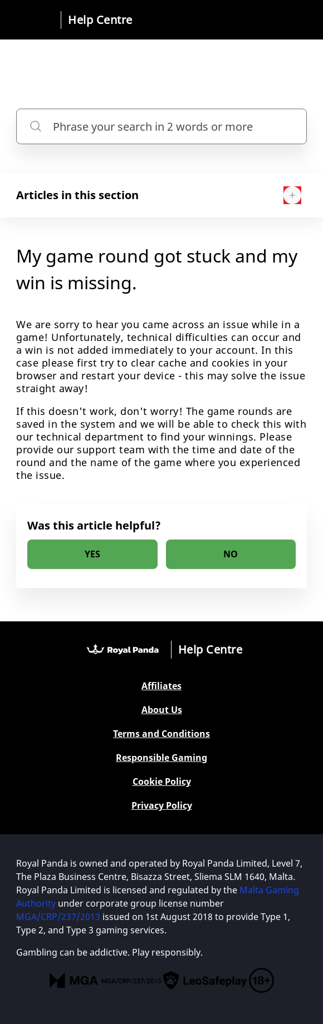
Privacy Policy (161, 805)
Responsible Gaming (161, 758)
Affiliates (161, 686)
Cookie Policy (162, 781)
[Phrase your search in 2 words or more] (161, 127)
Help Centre (100, 19)
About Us (161, 710)
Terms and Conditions (161, 734)
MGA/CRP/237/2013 (58, 917)
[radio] (92, 554)
